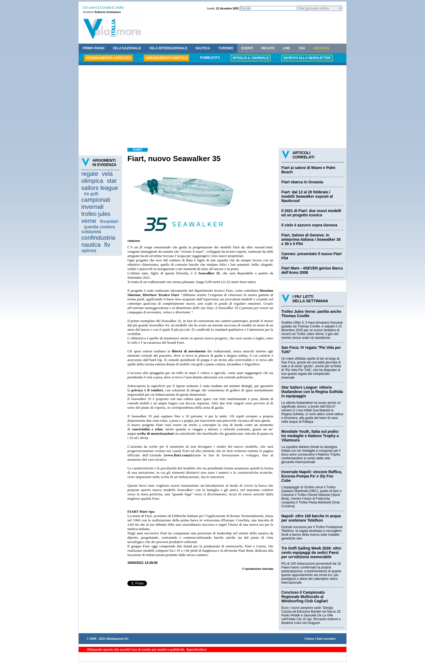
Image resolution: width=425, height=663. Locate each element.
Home (310, 638)
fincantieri (109, 221)
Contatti (105, 7)
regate (89, 173)
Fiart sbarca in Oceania (302, 182)
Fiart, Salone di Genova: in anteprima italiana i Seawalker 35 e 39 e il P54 (311, 239)
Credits (119, 7)
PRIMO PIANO (94, 48)
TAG (301, 48)
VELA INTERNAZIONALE (168, 48)
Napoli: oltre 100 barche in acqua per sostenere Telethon (311, 518)
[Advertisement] (212, 107)
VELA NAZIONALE (127, 48)
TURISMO (225, 48)
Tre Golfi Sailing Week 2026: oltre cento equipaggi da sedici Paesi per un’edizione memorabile (311, 552)
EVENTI (247, 48)
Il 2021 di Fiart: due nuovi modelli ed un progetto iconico (311, 213)
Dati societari (326, 638)
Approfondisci (196, 649)
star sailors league (99, 184)
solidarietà (91, 231)
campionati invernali (95, 203)
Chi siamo (90, 7)
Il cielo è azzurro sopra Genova (309, 225)
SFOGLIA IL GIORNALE (251, 58)
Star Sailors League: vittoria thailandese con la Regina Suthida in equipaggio (312, 391)
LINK (286, 48)
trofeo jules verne (96, 217)
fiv (107, 244)
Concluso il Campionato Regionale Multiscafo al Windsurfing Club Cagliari (304, 596)
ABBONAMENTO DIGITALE (166, 58)
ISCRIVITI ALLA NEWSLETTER (306, 58)
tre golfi (91, 193)
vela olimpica (97, 177)
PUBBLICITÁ (210, 58)
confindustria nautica (98, 241)
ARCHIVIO (321, 48)
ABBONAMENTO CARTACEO (108, 58)
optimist (88, 250)
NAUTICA (202, 48)
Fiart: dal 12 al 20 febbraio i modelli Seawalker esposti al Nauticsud (307, 196)
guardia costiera (99, 227)
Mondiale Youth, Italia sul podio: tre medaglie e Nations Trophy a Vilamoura (310, 435)
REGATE (268, 48)
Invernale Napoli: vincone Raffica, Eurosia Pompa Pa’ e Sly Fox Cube (311, 476)
